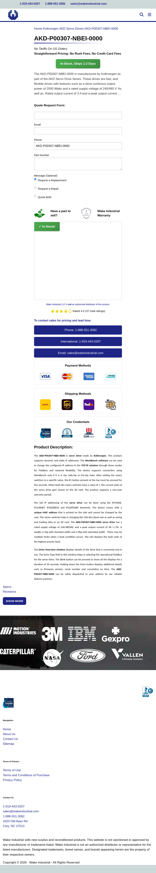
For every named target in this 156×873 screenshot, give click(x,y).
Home (38, 28)
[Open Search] (141, 14)
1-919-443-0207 (30, 3)
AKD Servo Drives (71, 28)
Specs (7, 587)
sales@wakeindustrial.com (88, 3)
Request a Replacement (50, 180)
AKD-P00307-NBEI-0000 (101, 28)
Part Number (41, 155)
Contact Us (10, 739)
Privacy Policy (12, 780)
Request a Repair (46, 188)
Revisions (9, 591)
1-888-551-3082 (55, 3)
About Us (9, 734)
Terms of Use (12, 770)
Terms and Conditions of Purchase (26, 775)
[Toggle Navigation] (149, 14)
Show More (14, 601)
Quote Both (42, 197)
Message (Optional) (45, 175)
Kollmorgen (50, 28)
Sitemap (8, 743)
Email (37, 124)
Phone (38, 139)
